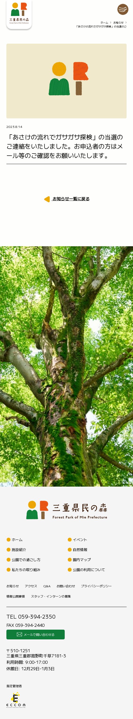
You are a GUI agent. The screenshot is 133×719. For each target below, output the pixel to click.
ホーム (104, 22)
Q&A (46, 586)
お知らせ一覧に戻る (71, 198)
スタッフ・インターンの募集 (51, 596)
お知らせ (118, 22)
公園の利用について (89, 569)
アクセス (31, 586)
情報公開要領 (15, 596)
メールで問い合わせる (35, 634)
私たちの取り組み (26, 569)
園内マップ (82, 559)
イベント (80, 539)
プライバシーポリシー (96, 586)
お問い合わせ (66, 586)
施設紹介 (19, 549)
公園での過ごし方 (26, 559)
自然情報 (80, 549)
